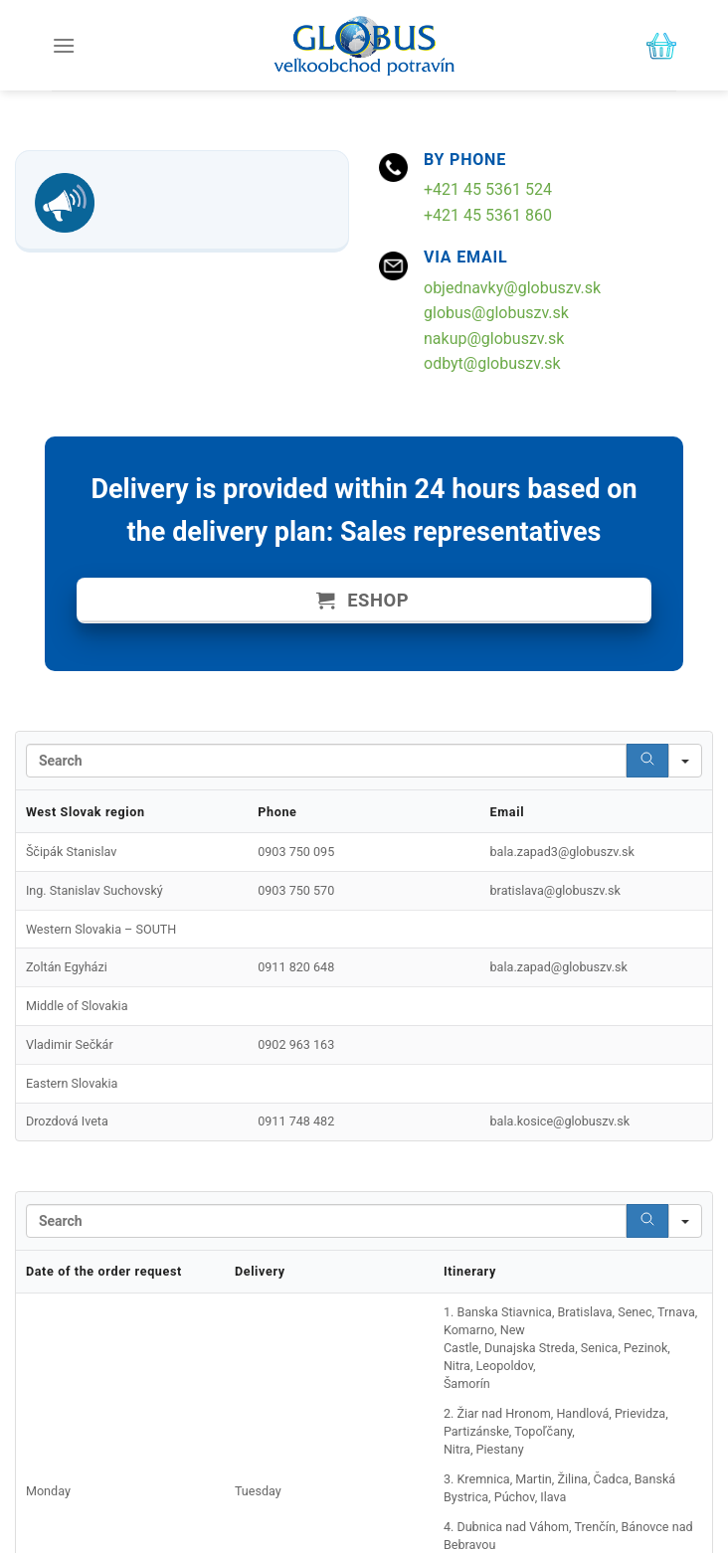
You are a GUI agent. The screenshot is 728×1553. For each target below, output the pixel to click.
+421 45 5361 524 (488, 189)
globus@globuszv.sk (496, 312)
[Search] (647, 760)
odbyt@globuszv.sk (492, 363)
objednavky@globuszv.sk (512, 287)
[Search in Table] (326, 760)
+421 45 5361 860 (488, 215)
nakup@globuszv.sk (494, 338)
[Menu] (64, 45)
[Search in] (685, 760)
